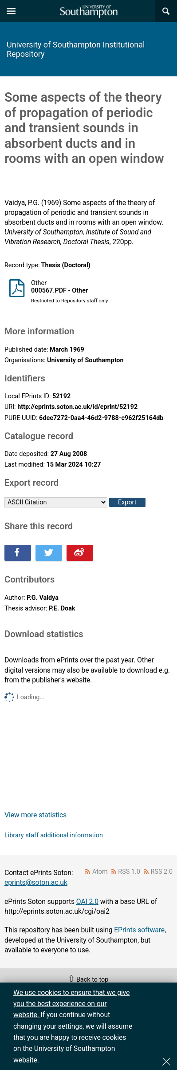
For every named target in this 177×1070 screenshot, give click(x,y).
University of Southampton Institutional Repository (76, 49)
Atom (100, 872)
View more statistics (35, 815)
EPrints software (139, 930)
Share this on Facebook (17, 553)
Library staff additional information (53, 835)
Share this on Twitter (48, 553)
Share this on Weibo (80, 553)
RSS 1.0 (129, 872)
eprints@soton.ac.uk (35, 882)
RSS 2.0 (162, 872)
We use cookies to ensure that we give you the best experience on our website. (71, 1003)
